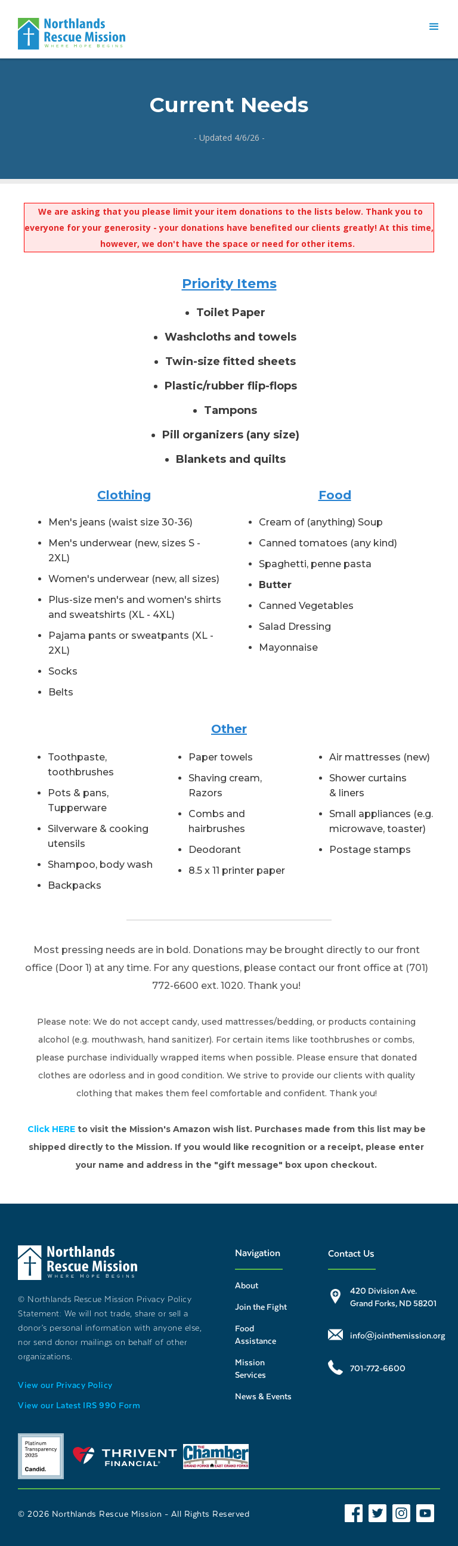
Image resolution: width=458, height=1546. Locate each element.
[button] (434, 27)
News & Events (263, 1396)
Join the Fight (261, 1306)
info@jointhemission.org (397, 1335)
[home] (71, 34)
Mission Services (250, 1368)
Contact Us (351, 1252)
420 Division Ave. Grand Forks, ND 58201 (393, 1296)
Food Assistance (255, 1334)
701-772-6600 (378, 1368)
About (246, 1285)
